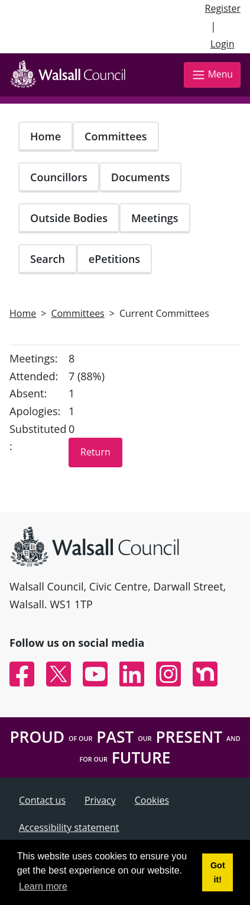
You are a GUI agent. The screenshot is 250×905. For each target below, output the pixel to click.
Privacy (100, 800)
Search (47, 259)
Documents (140, 177)
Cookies (152, 800)
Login (222, 43)
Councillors (58, 177)
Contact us (42, 800)
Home (45, 136)
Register (223, 8)
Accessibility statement (69, 827)
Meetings (154, 218)
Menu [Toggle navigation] (212, 75)
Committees (116, 136)
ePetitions (114, 259)
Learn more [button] (43, 886)
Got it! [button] (217, 872)
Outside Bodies (69, 218)
